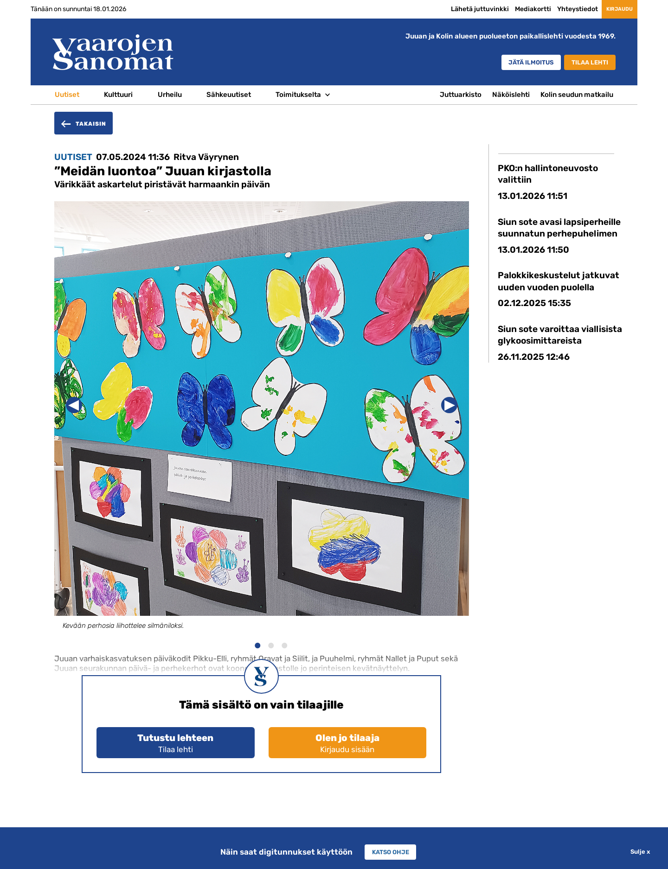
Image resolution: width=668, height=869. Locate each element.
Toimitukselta (298, 94)
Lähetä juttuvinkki (462, 9)
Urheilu (170, 94)
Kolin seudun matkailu (576, 94)
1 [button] (257, 644)
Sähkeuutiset (228, 94)
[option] (261, 424)
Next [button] (449, 405)
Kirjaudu (610, 9)
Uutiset (67, 94)
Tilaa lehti (586, 63)
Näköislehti (511, 94)
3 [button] (284, 644)
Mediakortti (515, 9)
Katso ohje (390, 852)
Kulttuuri (118, 94)
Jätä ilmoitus (515, 63)
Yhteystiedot (559, 9)
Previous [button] (74, 405)
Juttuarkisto (461, 94)
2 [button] (270, 644)
